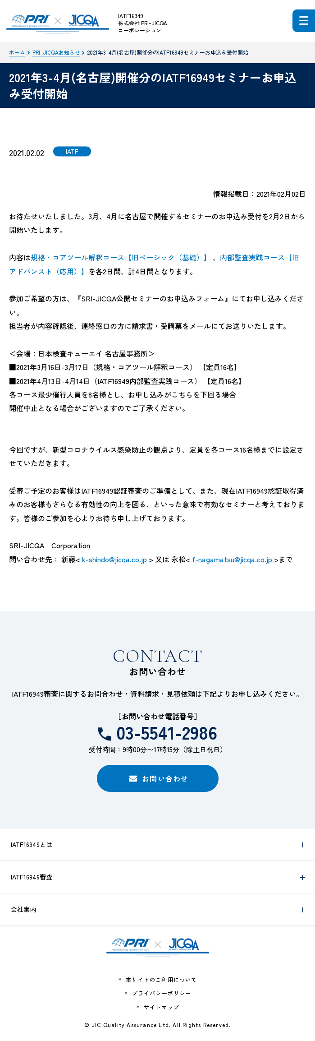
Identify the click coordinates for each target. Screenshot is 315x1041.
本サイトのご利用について (161, 979)
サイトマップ (161, 1007)
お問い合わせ (165, 778)
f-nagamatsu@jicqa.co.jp (232, 559)
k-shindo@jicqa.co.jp (114, 559)
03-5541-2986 (166, 732)
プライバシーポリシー (162, 993)
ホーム (17, 52)
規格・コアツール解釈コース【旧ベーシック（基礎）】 (121, 257)
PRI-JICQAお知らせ (56, 52)
